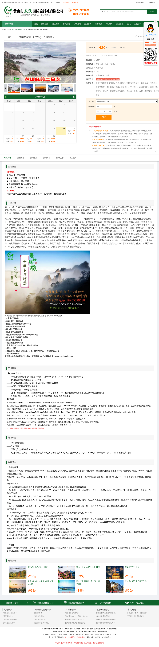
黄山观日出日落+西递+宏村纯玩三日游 (22, 345)
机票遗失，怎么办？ (10, 613)
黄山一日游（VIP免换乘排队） (88, 567)
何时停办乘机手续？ (103, 616)
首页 (12, 30)
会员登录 (66, 2)
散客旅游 (19, 30)
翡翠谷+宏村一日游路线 (15, 326)
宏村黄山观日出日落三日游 (135, 581)
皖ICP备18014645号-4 (102, 637)
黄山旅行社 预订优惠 (41, 623)
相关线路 (73, 158)
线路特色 (7, 158)
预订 (104, 117)
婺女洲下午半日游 (132, 567)
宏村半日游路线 (12, 318)
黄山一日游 (11, 348)
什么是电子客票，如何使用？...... (138, 613)
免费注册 (75, 2)
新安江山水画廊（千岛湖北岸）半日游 (89, 582)
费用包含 (33, 158)
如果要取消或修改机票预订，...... (107, 613)
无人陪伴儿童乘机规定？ (135, 616)
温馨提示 (59, 158)
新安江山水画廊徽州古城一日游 (18, 324)
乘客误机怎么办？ (9, 616)
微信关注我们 (140, 2)
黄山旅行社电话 (39, 619)
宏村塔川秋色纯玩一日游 (38, 567)
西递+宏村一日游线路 (14, 321)
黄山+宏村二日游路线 (14, 332)
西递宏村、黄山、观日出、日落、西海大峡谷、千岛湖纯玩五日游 (33, 351)
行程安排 (20, 158)
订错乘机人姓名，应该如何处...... (76, 616)
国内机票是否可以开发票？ (74, 619)
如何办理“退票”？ (9, 623)
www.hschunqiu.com (64, 356)
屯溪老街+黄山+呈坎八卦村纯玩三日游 (40, 582)
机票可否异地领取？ (72, 613)
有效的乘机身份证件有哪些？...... (107, 619)
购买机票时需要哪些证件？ (105, 623)
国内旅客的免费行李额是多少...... (76, 623)
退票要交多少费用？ (10, 619)
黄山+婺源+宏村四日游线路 (17, 337)
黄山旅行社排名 (39, 616)
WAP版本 (152, 2)
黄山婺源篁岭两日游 (15, 343)
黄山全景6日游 (13, 354)
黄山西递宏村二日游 (14, 340)
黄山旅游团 (38, 613)
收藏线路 (141, 36)
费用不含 (46, 158)
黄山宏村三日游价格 (14, 329)
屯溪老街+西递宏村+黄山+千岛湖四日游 (22, 335)
